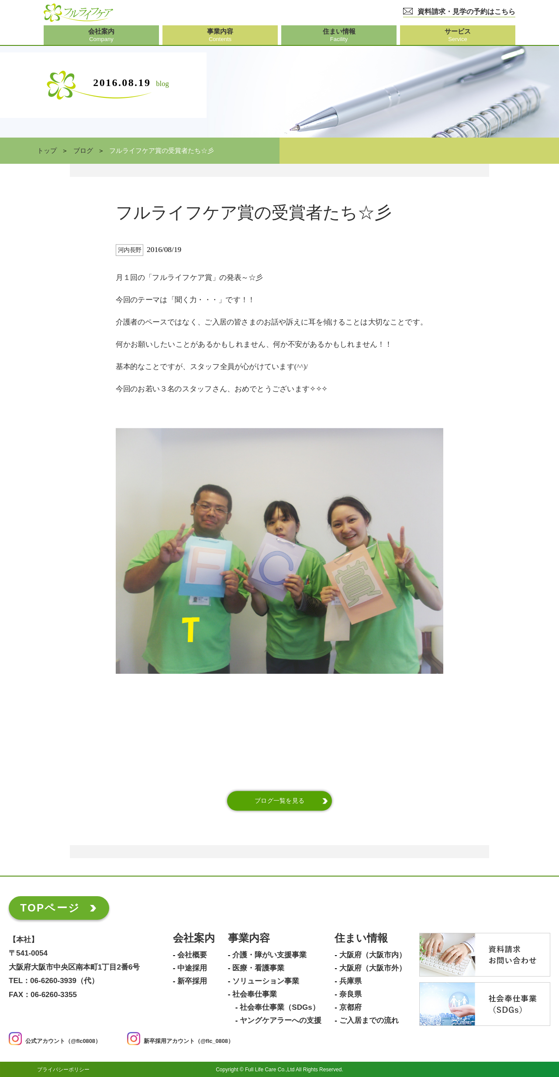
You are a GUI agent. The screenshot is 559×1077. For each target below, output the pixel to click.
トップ (47, 150)
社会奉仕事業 (254, 994)
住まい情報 (361, 938)
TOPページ (50, 908)
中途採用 (192, 968)
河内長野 (129, 250)
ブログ (83, 150)
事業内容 (249, 938)
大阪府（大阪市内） (372, 955)
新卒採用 (192, 981)
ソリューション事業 (265, 981)
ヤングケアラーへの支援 (280, 1021)
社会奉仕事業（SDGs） (279, 1007)
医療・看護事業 (258, 968)
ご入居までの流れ (369, 1021)
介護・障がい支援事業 (269, 955)
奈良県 (350, 994)
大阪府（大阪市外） (372, 968)
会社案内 (194, 938)
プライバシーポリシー (63, 1069)
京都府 (350, 1007)
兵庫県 (350, 981)
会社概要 (192, 955)
